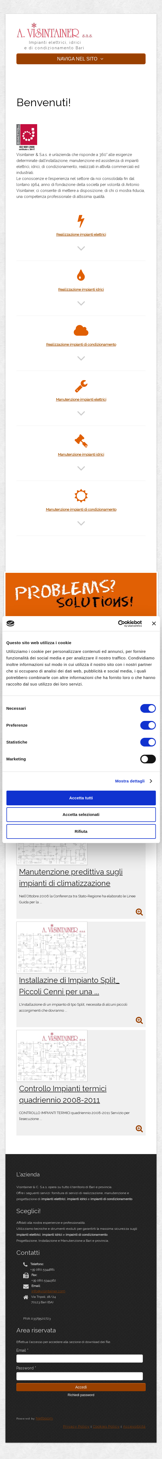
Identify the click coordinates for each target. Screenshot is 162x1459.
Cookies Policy (106, 1426)
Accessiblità (134, 1426)
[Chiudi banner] (154, 623)
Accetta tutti (81, 798)
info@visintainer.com (48, 1291)
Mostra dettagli (130, 781)
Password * (26, 1368)
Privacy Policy (76, 1426)
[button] (81, 251)
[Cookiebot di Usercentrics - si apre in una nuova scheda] (118, 623)
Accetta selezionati (81, 814)
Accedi (81, 1387)
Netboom (44, 1418)
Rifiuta (81, 831)
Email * (22, 1350)
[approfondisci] (139, 913)
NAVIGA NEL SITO (81, 59)
